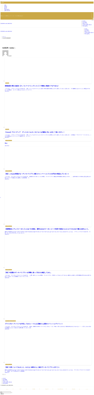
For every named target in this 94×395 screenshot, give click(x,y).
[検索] (93, 18)
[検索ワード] (5, 392)
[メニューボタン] (93, 20)
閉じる (2, 393)
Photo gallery (5, 383)
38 (5, 374)
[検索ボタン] (92, 20)
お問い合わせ (7, 10)
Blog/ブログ (5, 380)
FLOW (4, 378)
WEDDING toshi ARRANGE (6, 23)
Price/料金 (5, 379)
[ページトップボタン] (0, 391)
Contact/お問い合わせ (7, 382)
